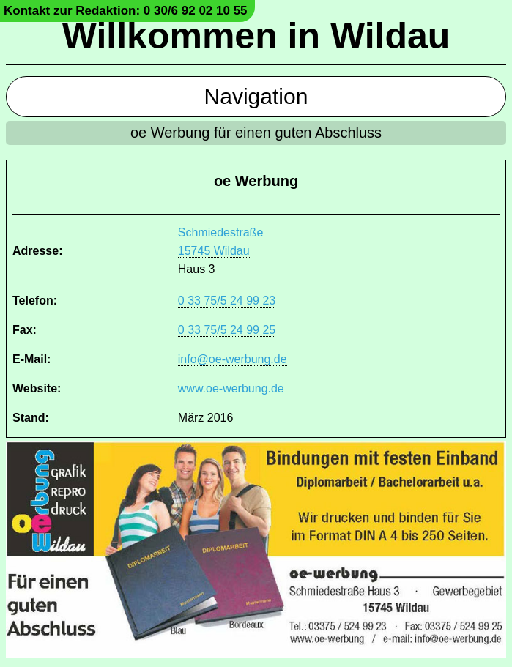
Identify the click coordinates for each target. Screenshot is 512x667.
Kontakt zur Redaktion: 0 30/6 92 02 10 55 (126, 11)
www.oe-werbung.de (231, 388)
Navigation (256, 96)
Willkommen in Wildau (256, 35)
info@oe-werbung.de (232, 359)
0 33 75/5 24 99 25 (226, 330)
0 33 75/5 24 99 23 (226, 300)
